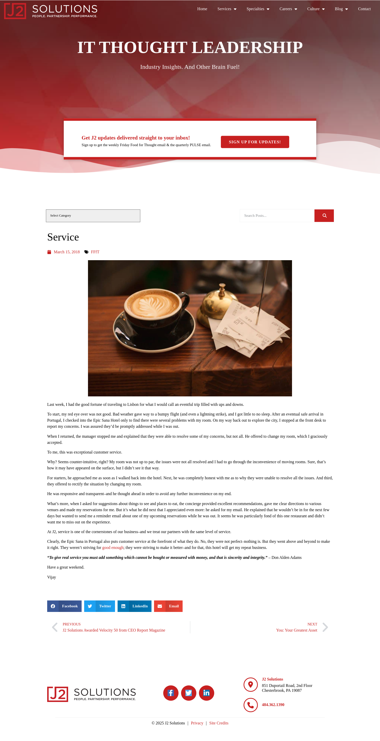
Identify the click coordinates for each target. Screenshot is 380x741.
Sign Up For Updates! (255, 142)
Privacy (197, 723)
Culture (318, 9)
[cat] (93, 215)
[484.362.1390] (251, 705)
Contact (367, 10)
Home (204, 10)
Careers (291, 9)
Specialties (260, 9)
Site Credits (219, 723)
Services (230, 9)
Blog (344, 9)
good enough (112, 547)
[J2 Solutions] (251, 684)
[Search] (324, 215)
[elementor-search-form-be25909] (277, 215)
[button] (64, 606)
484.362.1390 (273, 704)
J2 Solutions (272, 679)
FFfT (95, 252)
